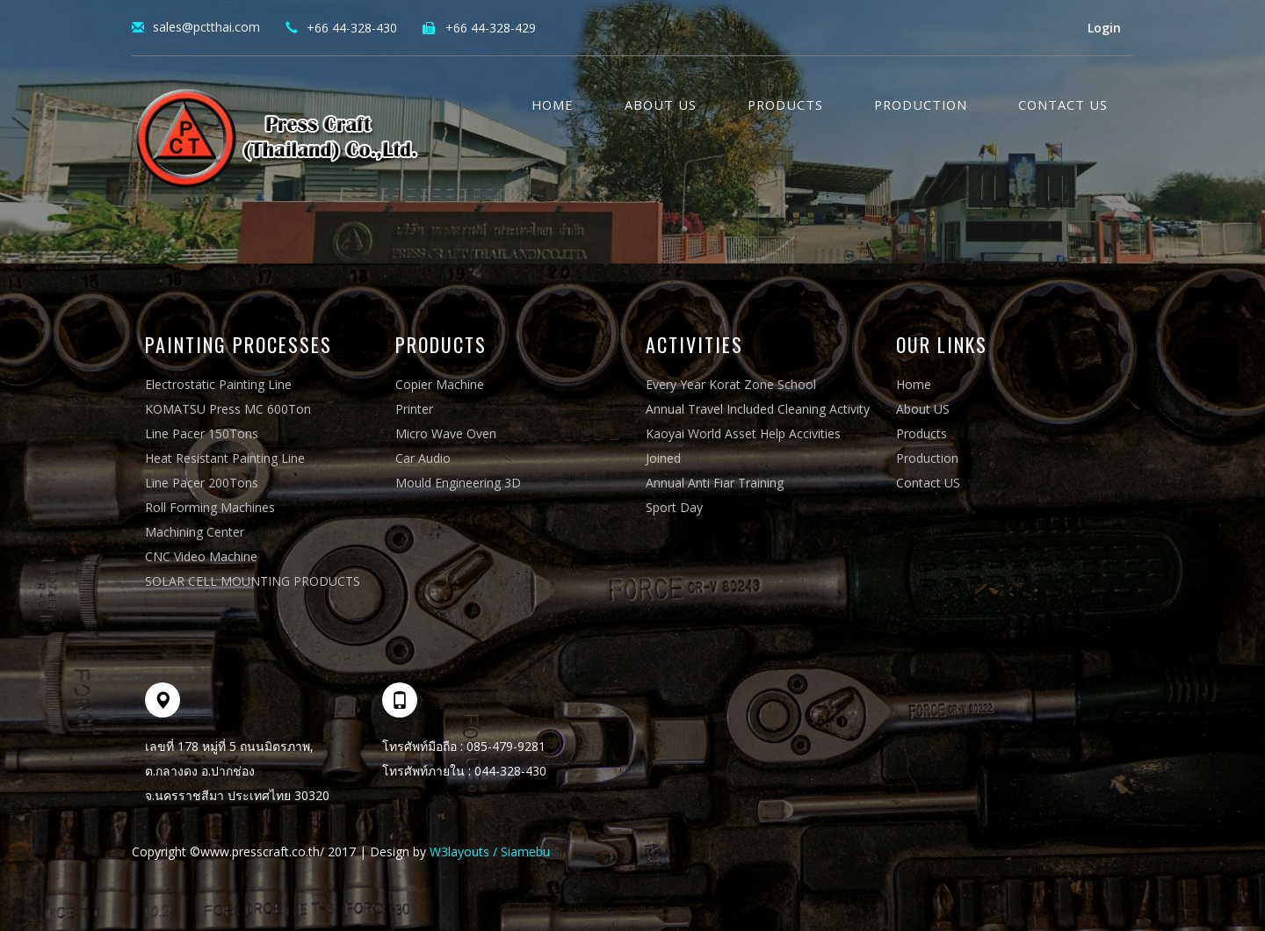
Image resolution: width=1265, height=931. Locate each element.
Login (1104, 27)
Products (785, 104)
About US (923, 409)
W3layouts (459, 851)
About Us (661, 104)
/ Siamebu (519, 851)
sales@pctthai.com (206, 26)
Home (552, 104)
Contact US (1063, 104)
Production (920, 104)
